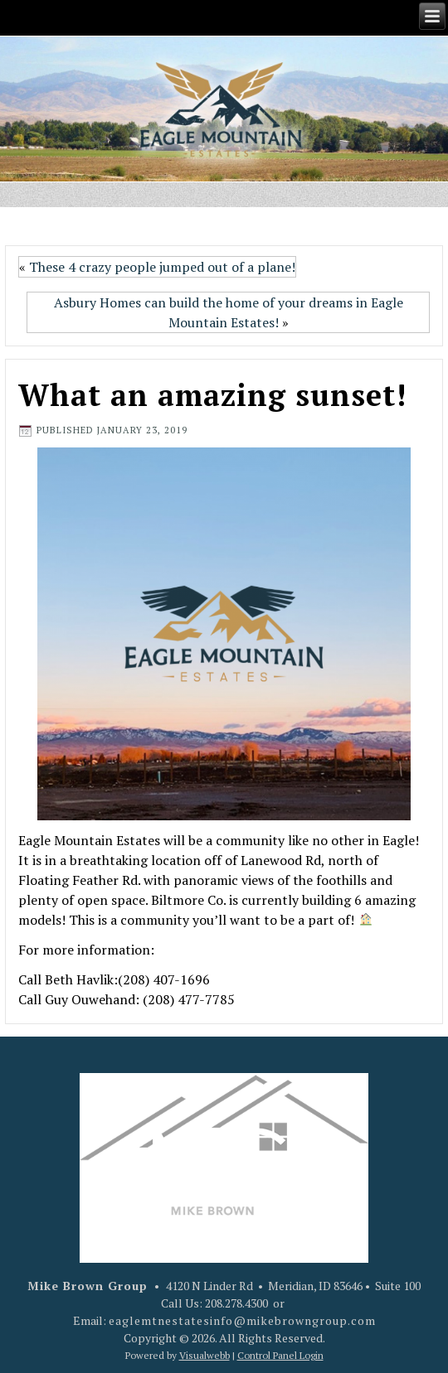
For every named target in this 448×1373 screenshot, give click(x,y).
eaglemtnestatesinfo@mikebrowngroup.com (242, 1320)
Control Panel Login (280, 1355)
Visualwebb (204, 1355)
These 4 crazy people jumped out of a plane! (162, 267)
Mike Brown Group (87, 1285)
